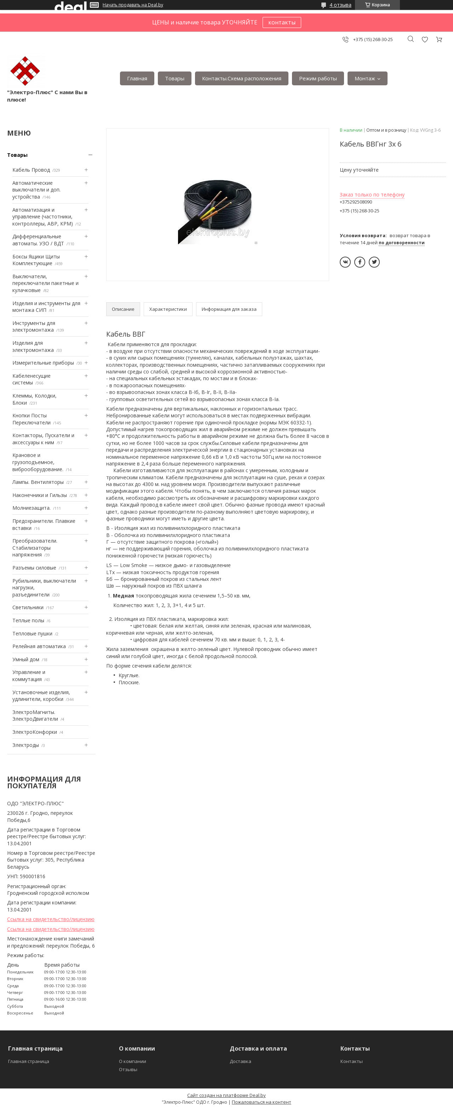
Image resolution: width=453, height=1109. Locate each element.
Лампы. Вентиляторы (38, 482)
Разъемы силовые (34, 567)
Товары (174, 78)
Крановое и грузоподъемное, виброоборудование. (37, 462)
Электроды (25, 745)
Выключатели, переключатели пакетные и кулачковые (45, 283)
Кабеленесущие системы (31, 379)
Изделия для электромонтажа (33, 346)
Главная (137, 78)
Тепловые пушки (32, 633)
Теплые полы (28, 620)
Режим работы (318, 78)
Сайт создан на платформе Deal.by (226, 1095)
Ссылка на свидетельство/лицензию (50, 919)
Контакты (351, 1061)
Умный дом (25, 659)
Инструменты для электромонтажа (33, 326)
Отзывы (128, 1069)
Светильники (28, 607)
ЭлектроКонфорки (34, 731)
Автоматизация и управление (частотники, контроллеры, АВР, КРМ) (42, 216)
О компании (132, 1061)
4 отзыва (340, 4)
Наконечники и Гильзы (39, 495)
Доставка (240, 1061)
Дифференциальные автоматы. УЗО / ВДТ (38, 240)
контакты (282, 22)
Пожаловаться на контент (261, 1102)
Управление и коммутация (28, 675)
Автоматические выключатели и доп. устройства (36, 189)
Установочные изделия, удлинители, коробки (41, 696)
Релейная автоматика (39, 646)
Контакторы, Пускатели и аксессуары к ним (43, 439)
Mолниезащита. (31, 507)
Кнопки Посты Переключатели (31, 419)
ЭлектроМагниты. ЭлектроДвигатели (35, 715)
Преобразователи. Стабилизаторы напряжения (34, 547)
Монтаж (365, 78)
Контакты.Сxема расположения (241, 78)
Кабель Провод (31, 169)
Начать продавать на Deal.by (133, 4)
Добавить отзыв (425, 39)
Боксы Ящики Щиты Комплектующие (36, 260)
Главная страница (28, 1061)
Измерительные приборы (43, 362)
